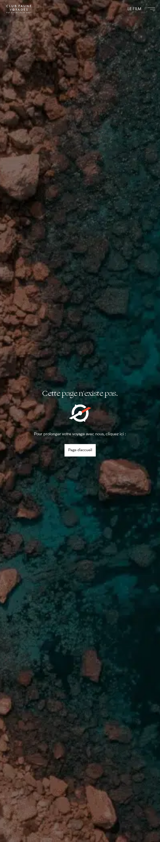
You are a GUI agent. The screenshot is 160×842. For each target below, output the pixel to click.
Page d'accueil (80, 450)
